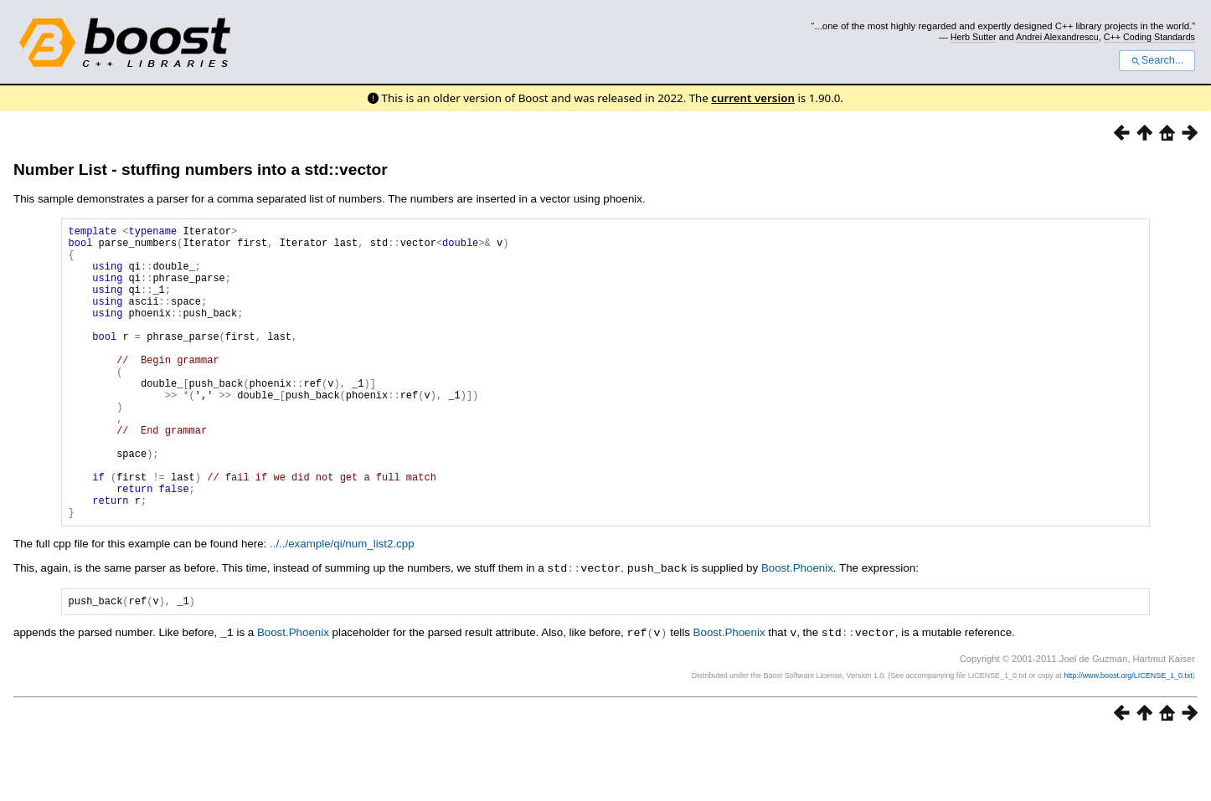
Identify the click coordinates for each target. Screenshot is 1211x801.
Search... (1157, 60)
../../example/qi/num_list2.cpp (342, 606)
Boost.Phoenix (797, 630)
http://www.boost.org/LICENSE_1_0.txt (1128, 739)
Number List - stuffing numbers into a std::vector (200, 169)
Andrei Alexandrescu (1057, 37)
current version (753, 97)
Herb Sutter (974, 37)
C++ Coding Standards (1149, 37)
